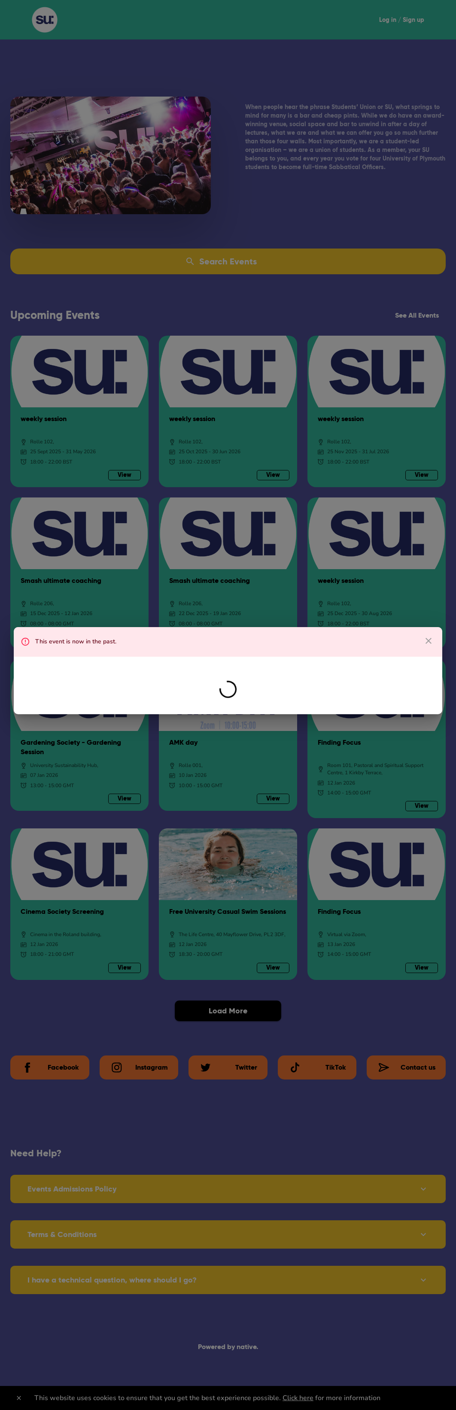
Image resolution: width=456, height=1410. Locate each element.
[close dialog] (428, 641)
